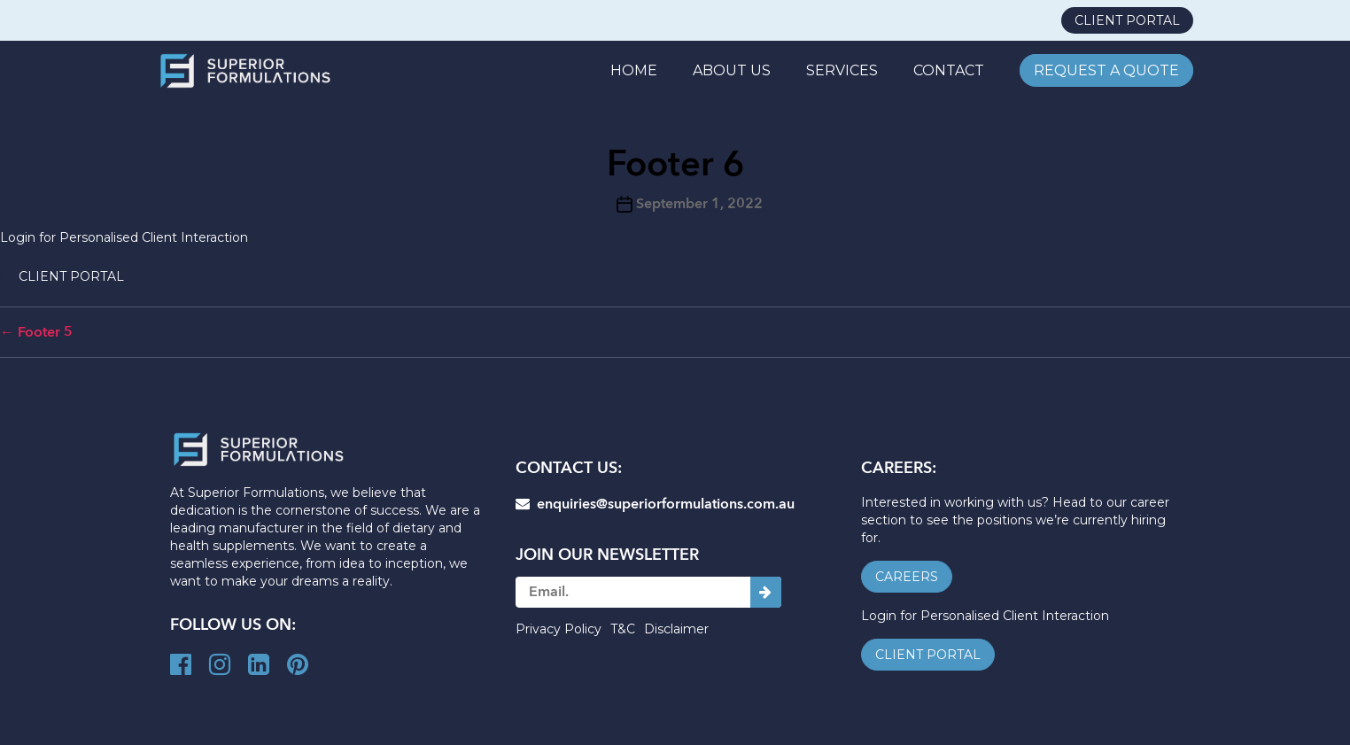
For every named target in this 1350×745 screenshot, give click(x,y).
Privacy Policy (558, 629)
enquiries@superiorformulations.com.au (655, 504)
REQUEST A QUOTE (1106, 70)
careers (906, 577)
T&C (622, 629)
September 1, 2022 (699, 203)
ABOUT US (732, 70)
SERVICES (842, 70)
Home (633, 70)
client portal (1127, 20)
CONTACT (948, 70)
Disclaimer (676, 629)
